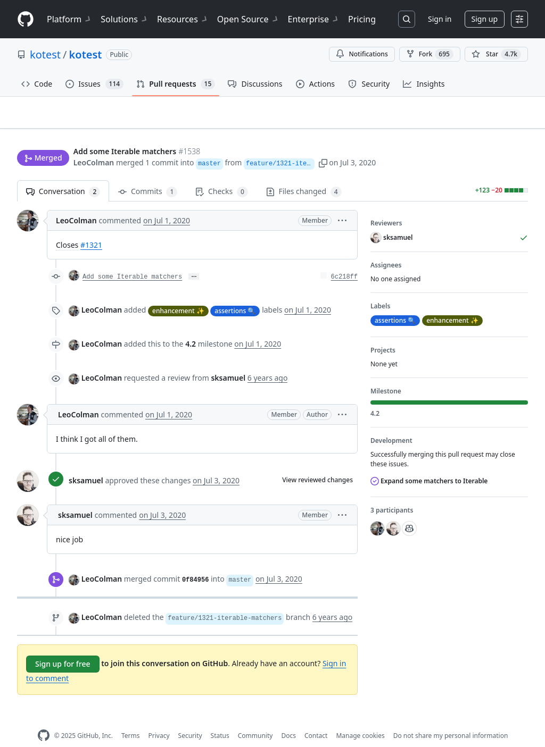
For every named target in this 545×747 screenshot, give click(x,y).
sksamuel (86, 464)
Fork (429, 54)
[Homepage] (25, 19)
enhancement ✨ (178, 293)
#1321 (91, 228)
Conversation (63, 175)
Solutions (124, 19)
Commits (147, 175)
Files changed (304, 175)
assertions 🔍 (234, 293)
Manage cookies (360, 719)
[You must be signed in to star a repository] (496, 54)
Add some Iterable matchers (132, 260)
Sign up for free (62, 647)
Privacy (159, 719)
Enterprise (314, 19)
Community (255, 719)
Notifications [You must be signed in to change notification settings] (361, 53)
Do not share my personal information (450, 719)
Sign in (439, 19)
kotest (45, 54)
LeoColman (93, 142)
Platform (69, 19)
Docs (288, 719)
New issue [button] (495, 119)
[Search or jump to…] (407, 19)
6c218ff (344, 260)
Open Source (248, 19)
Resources (183, 19)
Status (220, 719)
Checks (221, 175)
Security (190, 719)
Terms (130, 719)
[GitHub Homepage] (43, 719)
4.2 (190, 327)
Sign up (485, 19)
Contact (315, 719)
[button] (370, 142)
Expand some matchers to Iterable (429, 464)
